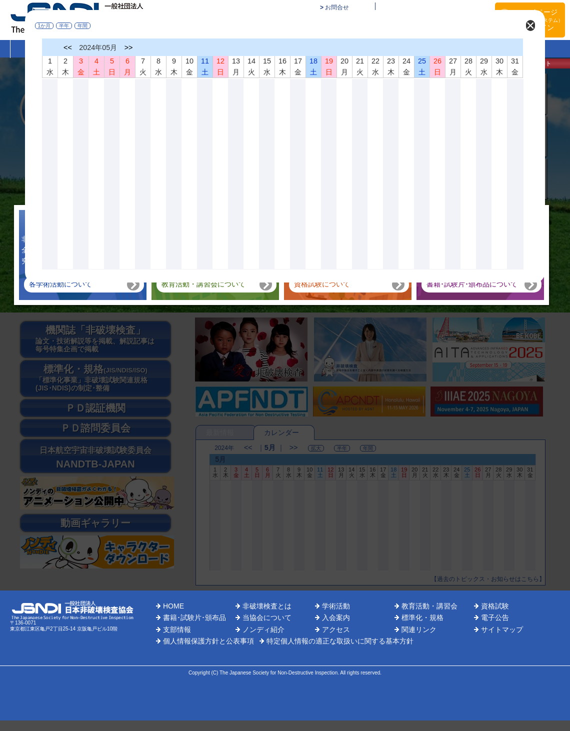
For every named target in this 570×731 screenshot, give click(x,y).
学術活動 (336, 606)
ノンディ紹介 (263, 630)
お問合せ (337, 7)
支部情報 (177, 630)
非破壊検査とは (267, 606)
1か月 (44, 25)
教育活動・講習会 (430, 606)
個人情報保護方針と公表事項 (208, 641)
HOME (173, 606)
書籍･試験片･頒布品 (194, 618)
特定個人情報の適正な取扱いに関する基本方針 (340, 641)
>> (128, 48)
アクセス (336, 630)
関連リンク (419, 630)
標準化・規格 (423, 618)
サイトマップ (502, 630)
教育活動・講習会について (204, 284)
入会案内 (336, 618)
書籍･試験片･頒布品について (472, 284)
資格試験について (322, 284)
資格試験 (495, 606)
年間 (83, 25)
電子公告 (495, 618)
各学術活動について (60, 284)
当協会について (267, 618)
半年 (65, 25)
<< (68, 48)
